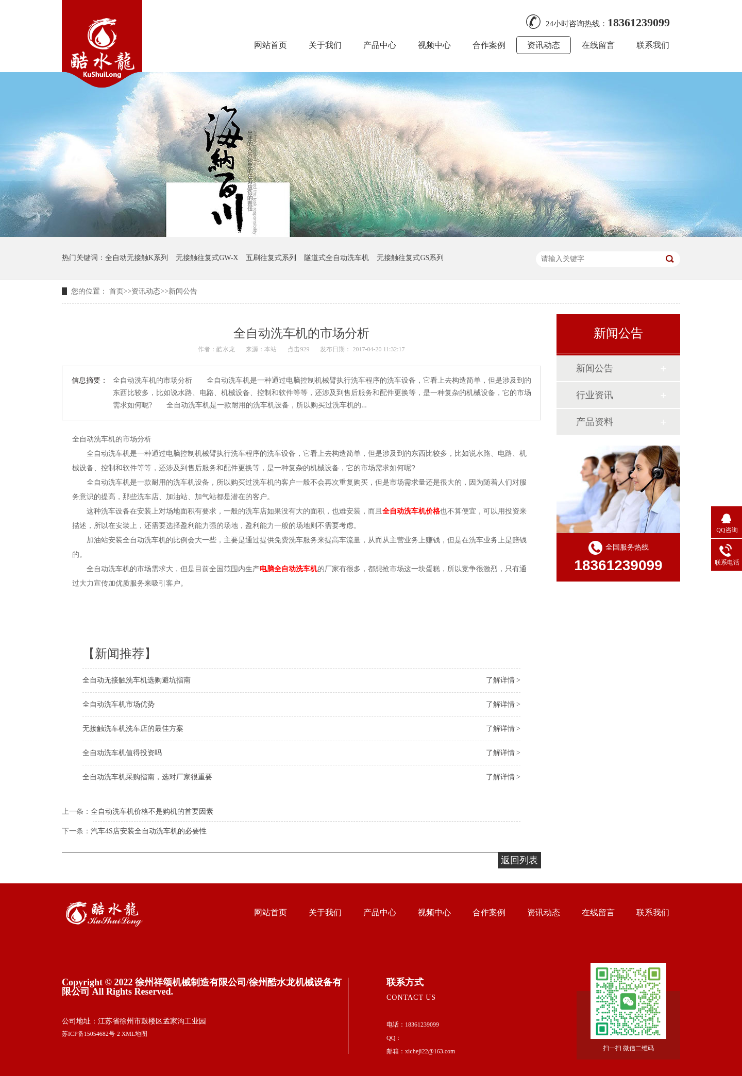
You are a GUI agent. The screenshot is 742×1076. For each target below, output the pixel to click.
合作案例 (489, 45)
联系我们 (652, 45)
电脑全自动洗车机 (288, 569)
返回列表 (519, 860)
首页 (116, 291)
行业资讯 (594, 395)
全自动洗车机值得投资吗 (122, 753)
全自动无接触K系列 (136, 258)
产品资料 (594, 422)
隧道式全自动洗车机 (336, 258)
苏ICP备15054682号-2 (91, 1033)
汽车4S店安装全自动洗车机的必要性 (149, 831)
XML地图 (135, 1033)
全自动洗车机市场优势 (118, 704)
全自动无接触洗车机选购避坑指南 (136, 680)
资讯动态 (543, 45)
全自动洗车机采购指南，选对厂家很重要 (147, 777)
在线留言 (598, 45)
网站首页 (270, 45)
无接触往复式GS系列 (410, 258)
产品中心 (379, 45)
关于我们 (325, 45)
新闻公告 (182, 291)
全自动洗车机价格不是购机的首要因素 (152, 811)
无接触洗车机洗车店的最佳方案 (132, 728)
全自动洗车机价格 (411, 511)
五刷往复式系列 (271, 258)
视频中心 (434, 45)
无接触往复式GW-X (207, 258)
